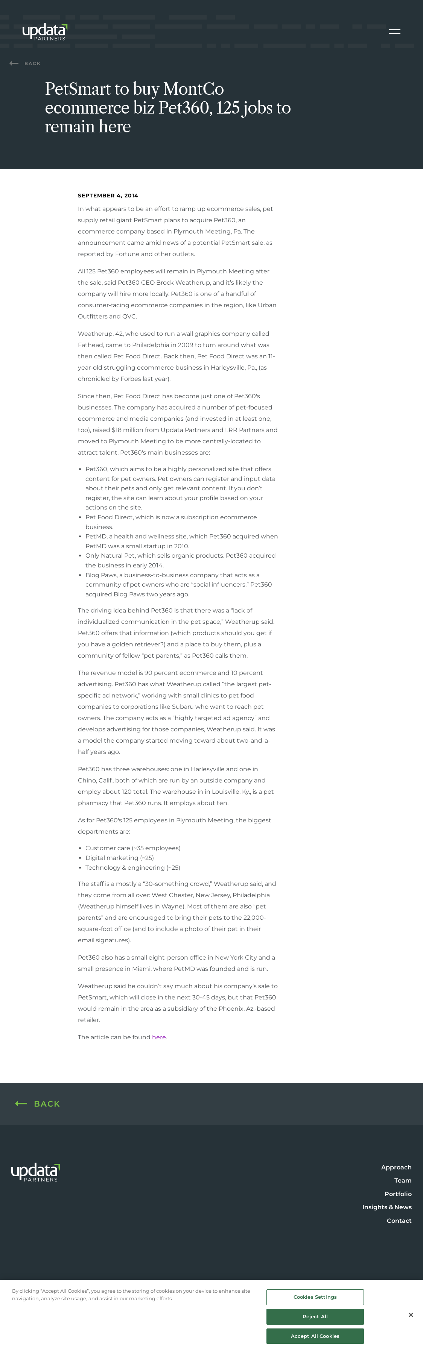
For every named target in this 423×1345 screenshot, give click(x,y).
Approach (396, 1167)
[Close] (411, 1318)
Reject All (315, 1320)
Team (403, 1180)
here (159, 1037)
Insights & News (387, 1207)
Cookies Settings (315, 1300)
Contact (399, 1220)
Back (25, 63)
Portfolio (398, 1194)
